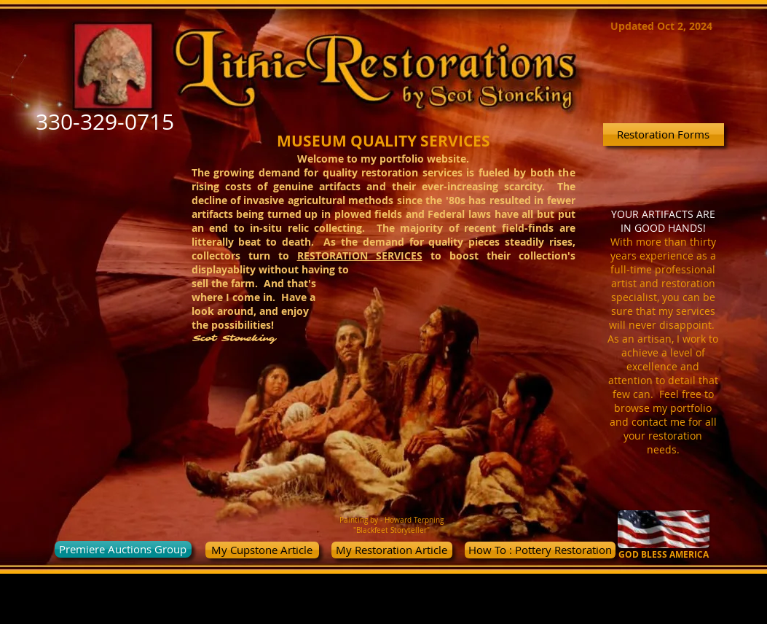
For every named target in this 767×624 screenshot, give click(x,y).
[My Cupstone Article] (262, 550)
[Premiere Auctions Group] (123, 549)
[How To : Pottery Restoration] (540, 550)
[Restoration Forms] (663, 134)
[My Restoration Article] (391, 550)
